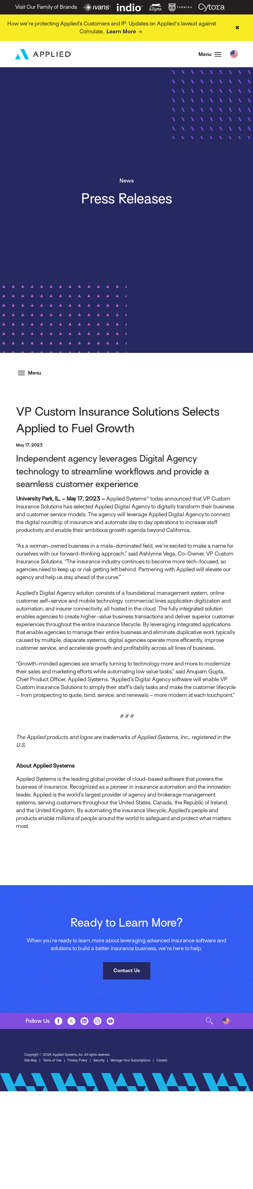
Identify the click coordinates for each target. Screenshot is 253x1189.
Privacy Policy (77, 1060)
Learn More (125, 32)
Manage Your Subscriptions (130, 1060)
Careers (161, 1060)
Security (99, 1060)
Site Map (30, 1060)
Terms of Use (52, 1060)
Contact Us (126, 970)
